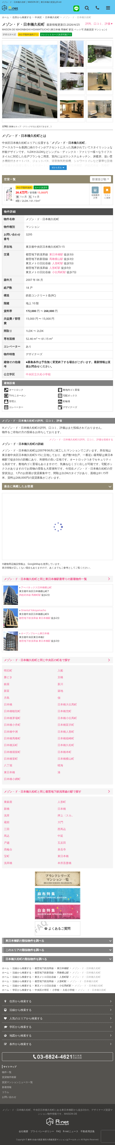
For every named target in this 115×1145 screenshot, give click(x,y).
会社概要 (23, 1131)
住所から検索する (21, 17)
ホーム (5, 17)
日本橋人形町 (66, 731)
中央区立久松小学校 (38, 374)
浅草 (6, 815)
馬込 (6, 836)
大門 (60, 822)
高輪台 (8, 849)
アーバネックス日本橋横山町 (36, 587)
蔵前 (6, 822)
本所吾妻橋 (64, 863)
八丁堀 (8, 765)
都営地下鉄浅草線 (28, 618)
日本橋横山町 (66, 758)
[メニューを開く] (108, 8)
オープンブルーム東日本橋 (35, 633)
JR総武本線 (25, 595)
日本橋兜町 (64, 711)
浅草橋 (8, 863)
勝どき (8, 677)
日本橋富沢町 (66, 725)
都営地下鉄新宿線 (44, 972)
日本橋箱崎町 (66, 738)
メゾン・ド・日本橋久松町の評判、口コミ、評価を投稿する (81, 439)
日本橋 (8, 704)
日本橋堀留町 (12, 752)
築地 (60, 691)
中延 (60, 836)
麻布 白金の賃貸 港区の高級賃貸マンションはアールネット (54, 1139)
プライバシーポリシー (42, 1131)
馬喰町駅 (36, 595)
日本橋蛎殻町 (12, 711)
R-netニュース (70, 1131)
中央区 (38, 17)
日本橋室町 (11, 758)
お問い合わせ (9, 1097)
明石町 (8, 670)
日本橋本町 (64, 752)
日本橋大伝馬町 (67, 704)
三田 (6, 829)
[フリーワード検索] (87, 8)
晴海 (60, 765)
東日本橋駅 (56, 254)
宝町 (6, 856)
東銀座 (8, 802)
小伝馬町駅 (59, 272)
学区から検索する (21, 990)
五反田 (62, 842)
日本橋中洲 (11, 731)
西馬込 (62, 829)
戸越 (6, 842)
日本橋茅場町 (12, 718)
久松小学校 (69, 990)
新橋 (6, 809)
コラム (5, 1092)
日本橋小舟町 (12, 725)
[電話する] (97, 8)
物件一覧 (6, 1072)
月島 (6, 698)
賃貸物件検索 (9, 1077)
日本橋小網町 (12, 779)
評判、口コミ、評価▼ (99, 23)
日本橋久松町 (52, 17)
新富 (6, 691)
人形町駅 (57, 263)
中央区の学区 (42, 990)
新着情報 (6, 1087)
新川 (60, 684)
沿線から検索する (21, 968)
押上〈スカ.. (65, 815)
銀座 (6, 684)
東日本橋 (9, 772)
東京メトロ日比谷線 (45, 977)
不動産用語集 (87, 1131)
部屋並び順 (99, 179)
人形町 (62, 802)
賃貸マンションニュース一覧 (17, 1082)
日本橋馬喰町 (12, 738)
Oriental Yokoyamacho (33, 610)
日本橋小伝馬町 (67, 718)
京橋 (60, 677)
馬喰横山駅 (56, 259)
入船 (60, 670)
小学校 (55, 990)
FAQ (58, 1131)
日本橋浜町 (11, 745)
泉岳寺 (62, 849)
